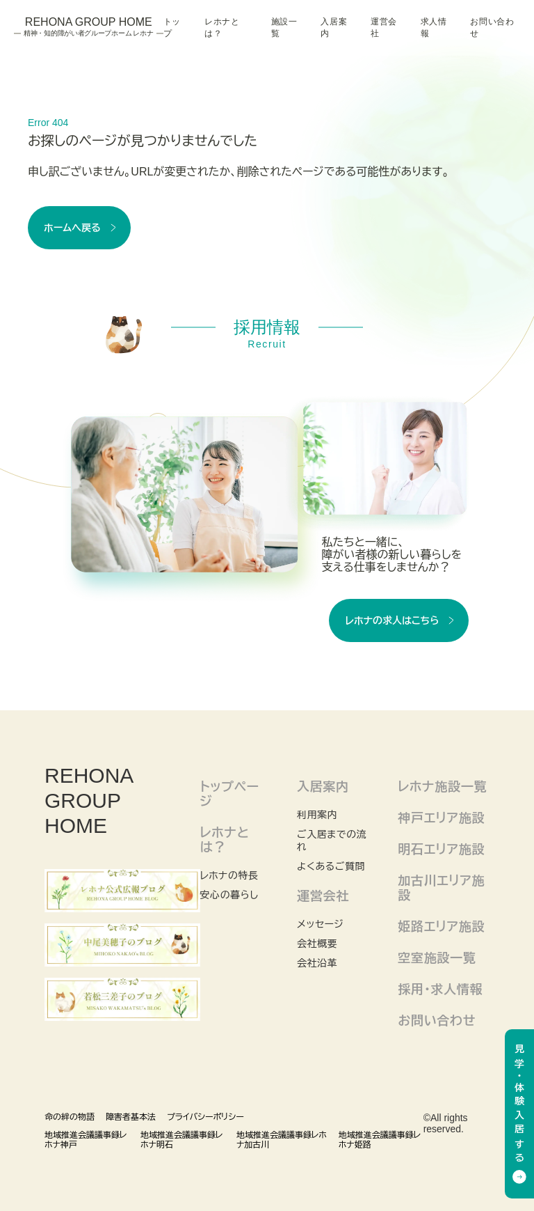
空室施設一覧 (437, 958)
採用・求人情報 (440, 990)
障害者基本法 (131, 1117)
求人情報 (434, 27)
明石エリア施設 (441, 850)
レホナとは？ (221, 27)
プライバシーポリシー (205, 1117)
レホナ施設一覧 (442, 787)
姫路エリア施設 (441, 927)
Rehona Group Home (88, 27)
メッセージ (320, 924)
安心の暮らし (229, 894)
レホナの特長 (229, 875)
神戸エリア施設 (441, 818)
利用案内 (317, 814)
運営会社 (384, 27)
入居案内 (334, 27)
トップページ (229, 794)
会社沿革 (317, 963)
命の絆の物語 (69, 1117)
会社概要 (317, 943)
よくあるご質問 (331, 866)
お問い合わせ (492, 27)
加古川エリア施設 (441, 888)
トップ (172, 27)
